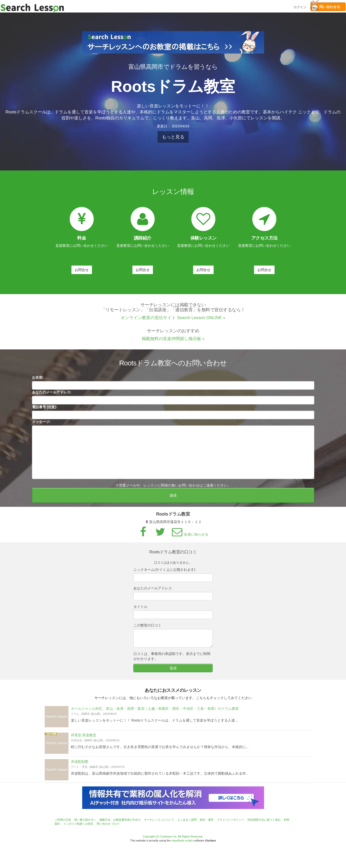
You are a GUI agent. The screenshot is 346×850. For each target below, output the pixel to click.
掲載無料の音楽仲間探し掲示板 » (173, 343)
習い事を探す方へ (85, 819)
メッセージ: (41, 426)
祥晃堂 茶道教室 (83, 739)
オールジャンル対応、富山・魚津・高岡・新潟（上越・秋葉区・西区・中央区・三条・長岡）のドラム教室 (155, 713)
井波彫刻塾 (79, 766)
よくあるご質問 (187, 819)
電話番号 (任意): (44, 411)
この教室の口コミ (147, 629)
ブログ (115, 823)
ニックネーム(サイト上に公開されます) (164, 574)
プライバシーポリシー (230, 819)
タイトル (140, 611)
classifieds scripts (182, 840)
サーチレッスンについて (159, 819)
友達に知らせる (189, 539)
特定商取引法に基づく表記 (264, 819)
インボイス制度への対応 (78, 823)
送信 (173, 500)
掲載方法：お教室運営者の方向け (120, 819)
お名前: (38, 382)
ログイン (300, 6)
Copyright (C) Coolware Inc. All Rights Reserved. (173, 836)
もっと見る (173, 136)
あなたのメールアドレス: (52, 396)
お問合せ (82, 270)
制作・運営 (207, 819)
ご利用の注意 (62, 819)
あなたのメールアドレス (152, 592)
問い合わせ (103, 823)
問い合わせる (325, 7)
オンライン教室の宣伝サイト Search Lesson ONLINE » (173, 322)
